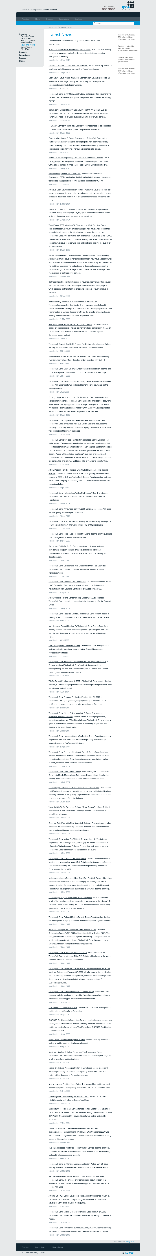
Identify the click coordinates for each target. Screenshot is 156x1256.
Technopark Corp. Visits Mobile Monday (65, 772)
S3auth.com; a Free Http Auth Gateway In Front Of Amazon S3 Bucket (78, 110)
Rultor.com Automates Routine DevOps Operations (70, 49)
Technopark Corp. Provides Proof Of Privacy (67, 521)
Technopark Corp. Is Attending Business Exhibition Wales (72, 1164)
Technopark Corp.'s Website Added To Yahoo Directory (71, 992)
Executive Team (27, 36)
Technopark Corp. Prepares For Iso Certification (68, 697)
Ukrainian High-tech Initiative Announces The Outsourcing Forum (75, 1052)
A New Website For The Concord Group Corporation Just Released (76, 598)
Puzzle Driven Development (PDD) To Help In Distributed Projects (76, 158)
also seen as (109, 7)
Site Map (26, 1247)
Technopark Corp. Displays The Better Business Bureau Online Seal (77, 420)
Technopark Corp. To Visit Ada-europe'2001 (66, 1228)
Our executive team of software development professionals (126, 60)
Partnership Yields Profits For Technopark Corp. (68, 546)
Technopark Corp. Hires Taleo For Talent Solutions (69, 534)
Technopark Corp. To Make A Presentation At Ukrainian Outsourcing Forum (79, 969)
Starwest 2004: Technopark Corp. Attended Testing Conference (75, 1109)
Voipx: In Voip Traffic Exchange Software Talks (68, 807)
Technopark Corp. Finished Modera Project (66, 917)
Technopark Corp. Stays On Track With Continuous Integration (74, 369)
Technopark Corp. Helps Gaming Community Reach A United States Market (80, 381)
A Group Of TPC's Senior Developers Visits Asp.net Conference (75, 1196)
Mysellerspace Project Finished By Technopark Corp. (70, 626)
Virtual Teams (26, 47)
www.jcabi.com (76, 81)
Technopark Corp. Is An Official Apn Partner (66, 94)
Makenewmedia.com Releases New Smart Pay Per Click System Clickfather (80, 878)
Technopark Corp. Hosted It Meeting (63, 614)
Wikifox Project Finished (58, 681)
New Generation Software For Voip (63, 1008)
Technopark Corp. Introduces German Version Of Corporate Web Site (77, 662)
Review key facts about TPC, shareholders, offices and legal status (126, 37)
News (37, 19)
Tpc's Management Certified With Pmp (64, 646)
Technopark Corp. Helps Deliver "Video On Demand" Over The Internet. (78, 493)
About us (26, 19)
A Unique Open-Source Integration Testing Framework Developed (76, 190)
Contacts (78, 19)
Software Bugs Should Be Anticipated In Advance (69, 282)
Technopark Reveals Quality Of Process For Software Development (76, 344)
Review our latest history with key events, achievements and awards (128, 48)
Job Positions (26, 43)
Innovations (64, 19)
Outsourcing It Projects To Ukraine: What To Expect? (70, 898)
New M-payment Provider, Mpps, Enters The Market (70, 1084)
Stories (22, 61)
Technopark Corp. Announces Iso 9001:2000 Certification (72, 509)
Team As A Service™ (57, 126)
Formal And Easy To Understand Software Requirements (72, 209)
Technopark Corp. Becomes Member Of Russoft (68, 752)
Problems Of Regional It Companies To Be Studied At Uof (72, 929)
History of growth (28, 40)
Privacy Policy (57, 1247)
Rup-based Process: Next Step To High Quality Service (71, 1148)
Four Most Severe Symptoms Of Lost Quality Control (70, 324)
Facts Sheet (26, 38)
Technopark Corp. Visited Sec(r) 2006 (64, 839)
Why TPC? (25, 49)
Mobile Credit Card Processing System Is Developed (70, 1068)
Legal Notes (40, 1247)
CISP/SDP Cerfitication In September (64, 1020)
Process (50, 19)
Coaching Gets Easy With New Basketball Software (70, 823)
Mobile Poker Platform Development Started (67, 1040)
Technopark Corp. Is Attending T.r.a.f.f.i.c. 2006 (68, 953)
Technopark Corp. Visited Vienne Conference (67, 1212)
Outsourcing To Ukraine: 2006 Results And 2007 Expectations (74, 788)
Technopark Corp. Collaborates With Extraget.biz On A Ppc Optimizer (77, 566)
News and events (65, 27)
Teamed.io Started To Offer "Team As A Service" (68, 65)
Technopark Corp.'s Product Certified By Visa (67, 859)
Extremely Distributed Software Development (67, 138)
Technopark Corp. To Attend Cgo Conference (67, 582)
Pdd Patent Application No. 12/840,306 (65, 174)
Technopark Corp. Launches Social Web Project (68, 736)
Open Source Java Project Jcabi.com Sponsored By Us (71, 78)
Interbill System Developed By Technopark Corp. (69, 1096)
